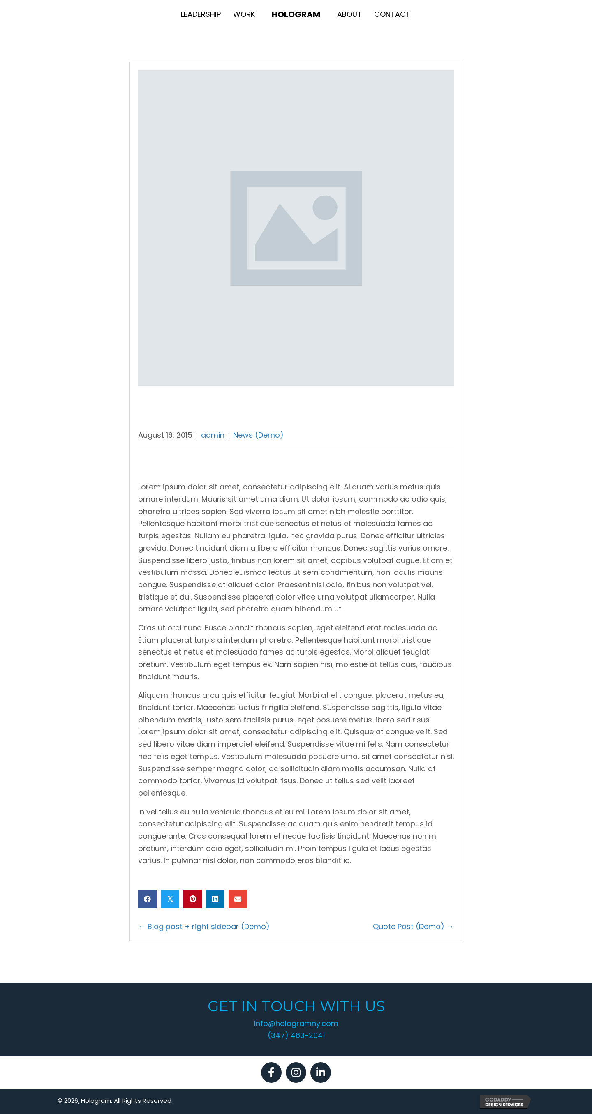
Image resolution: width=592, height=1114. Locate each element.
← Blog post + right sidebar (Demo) (204, 926)
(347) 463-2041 (296, 1035)
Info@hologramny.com (296, 1023)
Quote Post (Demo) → (413, 926)
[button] (271, 1072)
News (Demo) (258, 435)
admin (212, 435)
